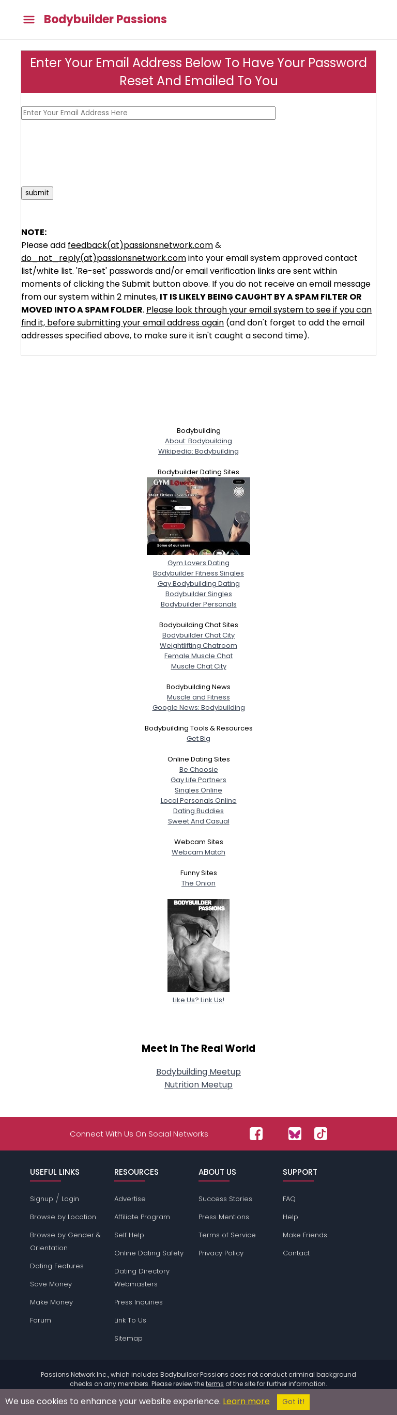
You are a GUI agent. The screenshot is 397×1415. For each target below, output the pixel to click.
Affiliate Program (142, 1217)
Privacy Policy (220, 1253)
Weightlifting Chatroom (198, 645)
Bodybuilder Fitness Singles (198, 573)
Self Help (129, 1235)
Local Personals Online (199, 800)
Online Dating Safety (149, 1253)
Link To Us (130, 1320)
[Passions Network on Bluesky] (294, 1133)
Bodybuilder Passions (105, 19)
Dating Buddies (198, 811)
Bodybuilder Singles (198, 594)
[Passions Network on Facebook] (256, 1133)
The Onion (198, 883)
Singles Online (198, 790)
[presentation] (99, 153)
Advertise (130, 1199)
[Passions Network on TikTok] (320, 1133)
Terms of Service (227, 1235)
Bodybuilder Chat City (198, 635)
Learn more (246, 1401)
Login (70, 1199)
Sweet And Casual (199, 821)
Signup (41, 1199)
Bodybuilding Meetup (198, 1072)
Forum (40, 1320)
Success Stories (225, 1199)
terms (215, 1383)
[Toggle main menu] (29, 20)
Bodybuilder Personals (199, 604)
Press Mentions (223, 1217)
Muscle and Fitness (198, 697)
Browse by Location (63, 1217)
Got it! (293, 1402)
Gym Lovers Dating (198, 558)
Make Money (51, 1302)
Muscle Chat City (198, 666)
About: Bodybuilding (198, 441)
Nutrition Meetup (198, 1085)
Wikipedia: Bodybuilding (198, 451)
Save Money (51, 1284)
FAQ (289, 1199)
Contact (296, 1253)
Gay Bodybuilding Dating (199, 583)
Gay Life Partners (198, 780)
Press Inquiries (138, 1302)
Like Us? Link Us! (198, 995)
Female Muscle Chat (198, 656)
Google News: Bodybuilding (198, 707)
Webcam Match (198, 852)
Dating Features (57, 1266)
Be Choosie (198, 769)
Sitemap (128, 1338)
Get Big (198, 738)
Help (290, 1217)
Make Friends (305, 1235)
